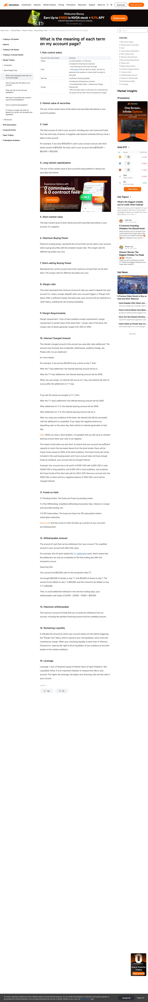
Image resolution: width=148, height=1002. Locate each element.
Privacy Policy (85, 999)
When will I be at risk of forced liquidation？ (16, 91)
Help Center (4, 30)
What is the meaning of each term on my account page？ (18, 76)
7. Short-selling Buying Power (129, 60)
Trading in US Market (11, 39)
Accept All (126, 998)
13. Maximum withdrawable (128, 78)
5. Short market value (126, 54)
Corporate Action (9, 130)
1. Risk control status (126, 42)
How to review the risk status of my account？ (18, 84)
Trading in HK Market (11, 50)
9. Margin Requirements (127, 66)
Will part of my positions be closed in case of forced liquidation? (18, 99)
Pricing (61, 5)
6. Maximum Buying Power (128, 57)
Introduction (8, 65)
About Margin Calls (40, 30)
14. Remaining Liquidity (127, 81)
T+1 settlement (79, 553)
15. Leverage (123, 84)
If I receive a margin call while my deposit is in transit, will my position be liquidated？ (19, 112)
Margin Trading (26, 30)
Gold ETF (122, 147)
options (76, 69)
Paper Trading (8, 135)
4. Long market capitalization (129, 51)
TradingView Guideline (11, 140)
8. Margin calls (124, 63)
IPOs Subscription (9, 125)
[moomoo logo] (11, 4)
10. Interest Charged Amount (129, 69)
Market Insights (127, 91)
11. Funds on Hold (125, 72)
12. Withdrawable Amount (128, 75)
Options (6, 44)
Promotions (71, 5)
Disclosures (8, 120)
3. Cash (121, 48)
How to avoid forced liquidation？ (17, 105)
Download (121, 5)
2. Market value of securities (129, 45)
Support (92, 5)
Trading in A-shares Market (13, 55)
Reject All (140, 998)
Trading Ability (14, 30)
